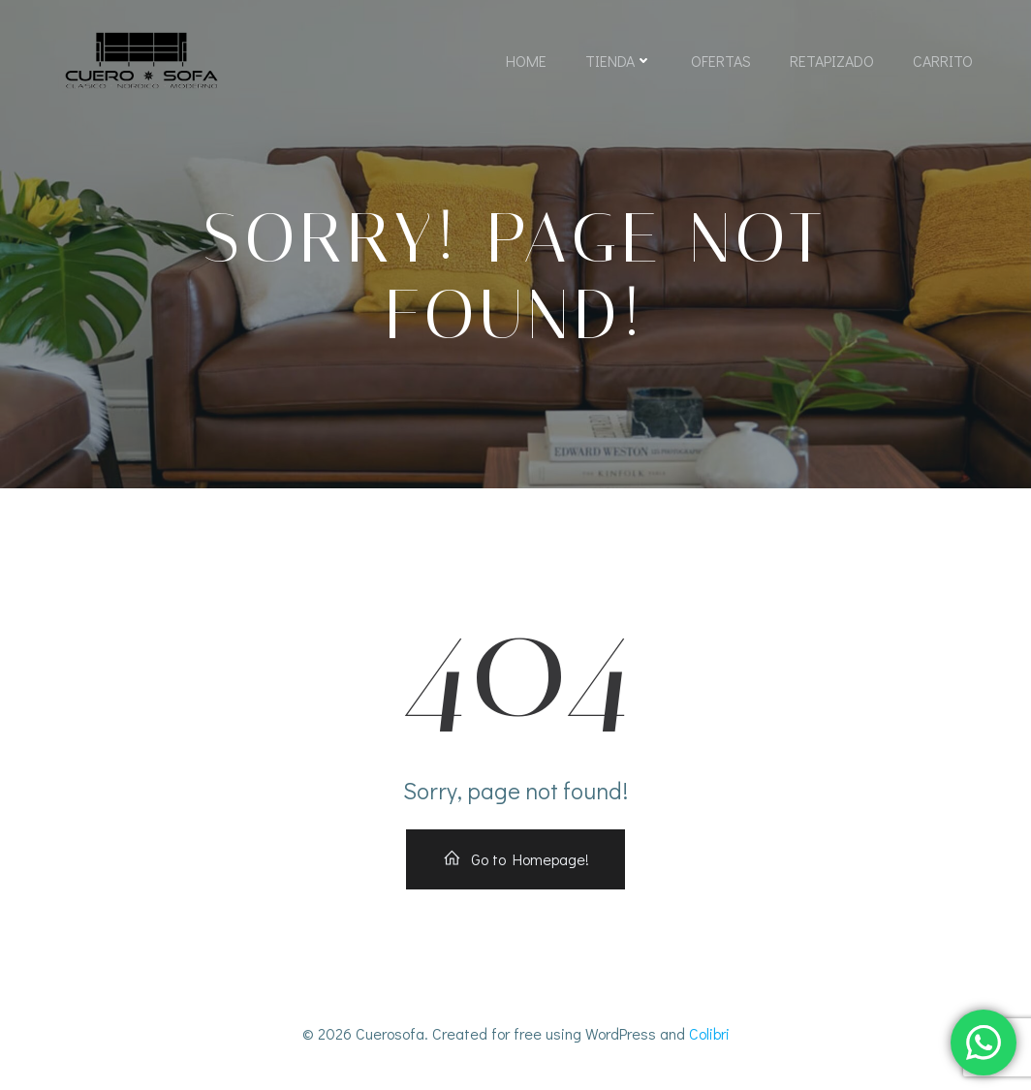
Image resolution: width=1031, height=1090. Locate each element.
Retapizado (832, 60)
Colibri (709, 1033)
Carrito (943, 60)
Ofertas (721, 60)
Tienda (618, 60)
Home (526, 60)
